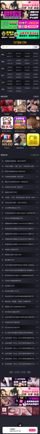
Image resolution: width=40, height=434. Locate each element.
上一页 (17, 372)
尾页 (29, 372)
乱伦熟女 (27, 70)
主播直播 (27, 63)
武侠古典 (35, 81)
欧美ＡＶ (27, 60)
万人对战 (27, 53)
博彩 (2, 55)
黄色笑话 (27, 84)
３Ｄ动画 (35, 60)
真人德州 (18, 53)
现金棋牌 (27, 56)
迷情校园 (9, 84)
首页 (11, 372)
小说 (2, 82)
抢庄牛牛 (35, 56)
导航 (2, 89)
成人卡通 (27, 67)
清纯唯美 (18, 77)
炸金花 (18, 56)
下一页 (23, 372)
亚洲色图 (18, 74)
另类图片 (35, 77)
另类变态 (35, 70)
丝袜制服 (18, 63)
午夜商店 (18, 88)
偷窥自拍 (9, 74)
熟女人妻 (9, 63)
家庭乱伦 (18, 81)
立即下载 (32, 430)
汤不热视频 (36, 88)
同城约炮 (9, 88)
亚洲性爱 (9, 67)
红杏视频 (9, 91)
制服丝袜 (9, 70)
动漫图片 (35, 74)
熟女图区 (27, 77)
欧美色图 (27, 74)
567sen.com (19, 42)
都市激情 (9, 81)
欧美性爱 (35, 67)
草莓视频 (27, 88)
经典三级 (18, 70)
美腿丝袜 (9, 77)
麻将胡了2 (10, 56)
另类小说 (18, 84)
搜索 (36, 47)
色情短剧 (18, 91)
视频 (2, 62)
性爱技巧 (35, 84)
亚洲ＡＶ (9, 60)
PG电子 (10, 53)
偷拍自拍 (18, 67)
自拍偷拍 (18, 60)
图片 (2, 75)
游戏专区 (35, 53)
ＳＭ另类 (35, 63)
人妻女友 (27, 81)
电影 (2, 68)
